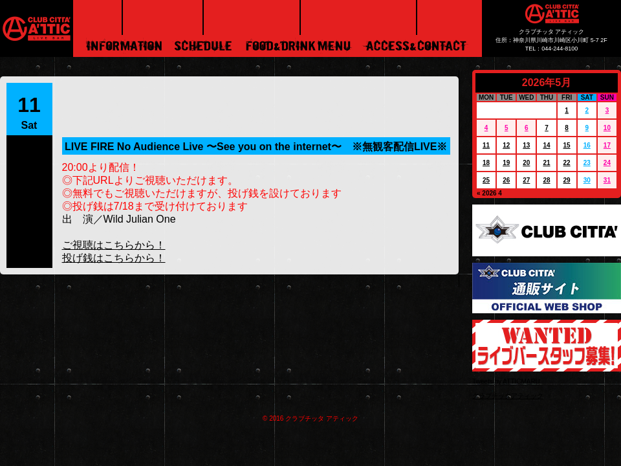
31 (607, 180)
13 (526, 145)
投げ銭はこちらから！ (114, 257)
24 (607, 162)
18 (486, 162)
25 (486, 180)
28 (546, 180)
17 (607, 145)
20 (526, 162)
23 (587, 162)
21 (546, 162)
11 (486, 145)
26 (506, 180)
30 (587, 180)
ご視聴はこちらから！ (114, 244)
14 (546, 145)
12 (506, 145)
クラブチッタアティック (507, 395)
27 (526, 180)
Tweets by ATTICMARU (506, 381)
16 (587, 145)
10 (607, 127)
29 (567, 180)
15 (567, 145)
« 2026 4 (489, 193)
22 (567, 162)
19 (506, 162)
